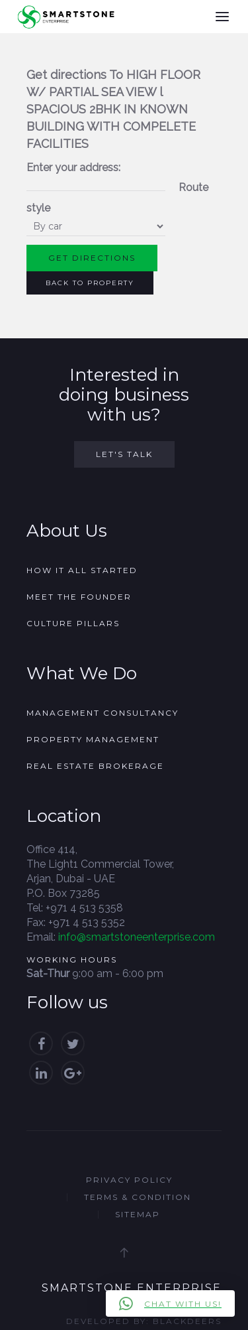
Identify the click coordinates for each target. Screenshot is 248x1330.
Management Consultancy (102, 713)
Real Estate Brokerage (95, 766)
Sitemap (137, 1214)
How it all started (82, 570)
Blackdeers (187, 1321)
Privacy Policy (129, 1180)
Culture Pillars (73, 623)
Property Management (92, 739)
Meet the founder (79, 597)
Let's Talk (124, 454)
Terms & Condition (137, 1197)
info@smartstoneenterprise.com (136, 937)
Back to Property (90, 283)
